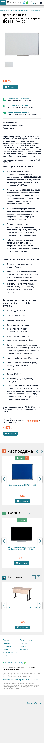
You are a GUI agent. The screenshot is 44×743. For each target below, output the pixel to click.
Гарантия (6, 643)
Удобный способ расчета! (18, 113)
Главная (6, 640)
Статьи (5, 650)
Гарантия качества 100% (18, 106)
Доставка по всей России (18, 99)
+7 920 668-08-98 (12, 662)
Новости (23, 643)
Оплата (23, 646)
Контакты (24, 650)
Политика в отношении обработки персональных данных (20, 679)
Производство (26, 640)
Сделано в (34, 703)
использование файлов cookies (13, 681)
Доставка (7, 646)
